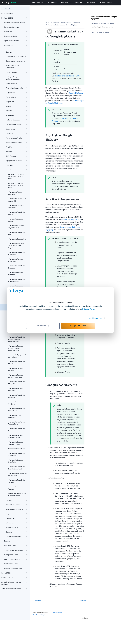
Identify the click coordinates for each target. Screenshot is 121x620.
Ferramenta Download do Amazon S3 (17, 200)
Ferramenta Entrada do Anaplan (16, 213)
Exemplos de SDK (16, 527)
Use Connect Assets (11, 564)
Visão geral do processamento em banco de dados (16, 78)
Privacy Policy (88, 309)
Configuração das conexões (15, 61)
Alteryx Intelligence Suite (16, 88)
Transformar (16, 115)
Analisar (16, 111)
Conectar (16, 532)
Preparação (16, 102)
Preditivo (16, 147)
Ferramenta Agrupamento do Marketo (17, 356)
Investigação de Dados (16, 143)
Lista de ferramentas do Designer (14, 51)
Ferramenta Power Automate (15, 416)
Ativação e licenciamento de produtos (14, 583)
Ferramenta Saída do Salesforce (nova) (15, 436)
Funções (15, 541)
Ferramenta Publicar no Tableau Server (16, 423)
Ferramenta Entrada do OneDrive (16, 396)
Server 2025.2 (14, 573)
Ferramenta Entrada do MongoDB (16, 383)
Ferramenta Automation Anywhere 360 (16, 227)
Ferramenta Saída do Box (17, 239)
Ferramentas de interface (16, 138)
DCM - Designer (16, 72)
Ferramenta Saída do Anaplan (15, 220)
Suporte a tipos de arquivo (15, 550)
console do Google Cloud (71, 219)
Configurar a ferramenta (100, 32)
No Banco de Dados (16, 120)
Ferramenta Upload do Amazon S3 (16, 207)
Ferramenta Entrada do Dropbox (16, 267)
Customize (43, 326)
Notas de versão (7, 13)
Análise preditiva (12, 83)
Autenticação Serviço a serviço (103, 27)
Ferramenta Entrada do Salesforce (16, 430)
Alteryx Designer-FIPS (15, 559)
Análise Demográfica (16, 505)
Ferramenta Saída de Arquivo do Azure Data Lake (16, 185)
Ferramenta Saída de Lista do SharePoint (17, 474)
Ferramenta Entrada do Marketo (16, 363)
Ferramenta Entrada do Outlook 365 (16, 410)
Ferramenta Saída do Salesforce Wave (15, 443)
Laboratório (16, 523)
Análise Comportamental (16, 509)
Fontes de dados (15, 546)
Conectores (16, 170)
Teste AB (16, 152)
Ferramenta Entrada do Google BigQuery (104, 17)
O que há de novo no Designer (14, 22)
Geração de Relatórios (16, 124)
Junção (16, 106)
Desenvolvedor (16, 518)
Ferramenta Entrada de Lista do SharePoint (16, 468)
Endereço (16, 500)
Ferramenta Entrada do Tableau (16, 481)
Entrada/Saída (16, 97)
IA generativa (16, 93)
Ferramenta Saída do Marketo (15, 369)
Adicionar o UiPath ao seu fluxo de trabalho (17, 495)
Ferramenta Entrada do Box (16, 233)
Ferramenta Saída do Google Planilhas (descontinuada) (15, 348)
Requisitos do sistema (11, 27)
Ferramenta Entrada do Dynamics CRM (16, 280)
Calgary (16, 514)
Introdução (15, 32)
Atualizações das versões (13, 568)
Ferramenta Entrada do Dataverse (16, 253)
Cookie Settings (95, 318)
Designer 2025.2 (14, 18)
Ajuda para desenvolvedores (14, 589)
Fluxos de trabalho (15, 36)
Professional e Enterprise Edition (68, 76)
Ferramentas (15, 45)
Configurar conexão (15, 555)
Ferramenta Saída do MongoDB (15, 389)
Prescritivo (16, 165)
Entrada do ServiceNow (16, 449)
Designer (56, 22)
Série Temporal (16, 156)
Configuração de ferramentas (16, 56)
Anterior (38, 601)
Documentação (16, 129)
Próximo (83, 601)
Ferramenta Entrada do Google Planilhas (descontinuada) (16, 339)
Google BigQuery (76, 93)
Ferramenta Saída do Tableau (15, 488)
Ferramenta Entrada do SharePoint (16, 454)
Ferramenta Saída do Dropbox (15, 274)
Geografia (16, 133)
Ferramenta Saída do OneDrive (15, 403)
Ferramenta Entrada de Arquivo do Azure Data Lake (16, 176)
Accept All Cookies (78, 326)
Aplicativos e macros (15, 41)
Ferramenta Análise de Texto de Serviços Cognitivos (16, 246)
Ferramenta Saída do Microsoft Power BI (15, 376)
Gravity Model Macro (16, 536)
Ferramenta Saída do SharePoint (15, 461)
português (86, 618)
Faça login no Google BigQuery (102, 23)
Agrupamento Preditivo (16, 161)
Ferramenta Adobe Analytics (15, 193)
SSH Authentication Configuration (12, 67)
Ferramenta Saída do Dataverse (15, 260)
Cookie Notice (57, 612)
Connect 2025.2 (14, 577)
